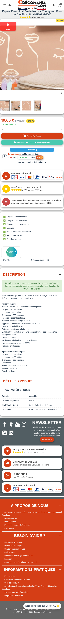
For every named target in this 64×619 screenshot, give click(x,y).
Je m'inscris (47, 440)
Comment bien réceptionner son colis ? (19, 562)
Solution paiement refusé (13, 549)
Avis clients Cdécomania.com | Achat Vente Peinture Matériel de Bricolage (29, 587)
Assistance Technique (12, 542)
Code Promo (8, 552)
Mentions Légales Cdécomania (16, 525)
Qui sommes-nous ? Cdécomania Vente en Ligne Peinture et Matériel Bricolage (32, 513)
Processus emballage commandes (17, 555)
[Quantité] (32, 129)
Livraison (32, 150)
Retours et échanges (12, 545)
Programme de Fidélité (12, 595)
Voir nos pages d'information (15, 592)
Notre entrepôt (9, 521)
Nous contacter (9, 518)
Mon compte (8, 576)
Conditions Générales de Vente (16, 579)
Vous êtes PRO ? (11, 583)
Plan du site (8, 528)
